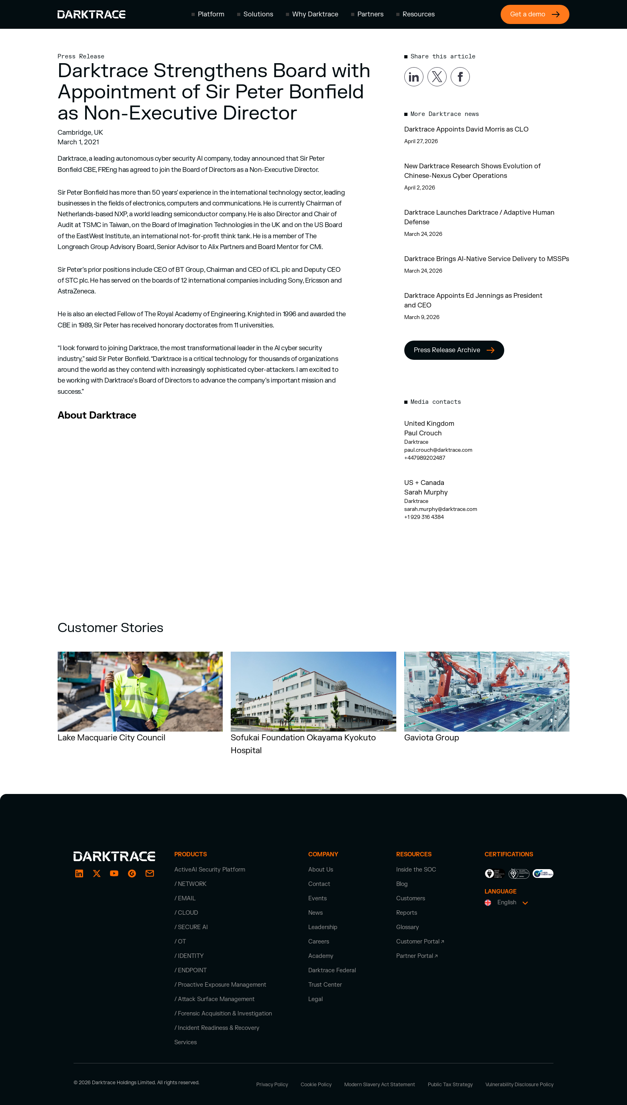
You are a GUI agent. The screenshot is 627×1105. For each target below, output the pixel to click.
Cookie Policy (316, 1084)
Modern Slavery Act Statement (379, 1084)
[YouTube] (114, 873)
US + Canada (424, 483)
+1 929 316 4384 (424, 517)
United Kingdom (429, 424)
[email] (132, 873)
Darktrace (416, 442)
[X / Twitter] (96, 873)
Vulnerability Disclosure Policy (519, 1084)
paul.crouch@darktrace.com (438, 450)
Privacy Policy (272, 1084)
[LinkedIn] (79, 873)
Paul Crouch (423, 433)
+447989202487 (424, 458)
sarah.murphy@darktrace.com (440, 509)
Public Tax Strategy (450, 1084)
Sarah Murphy (426, 493)
